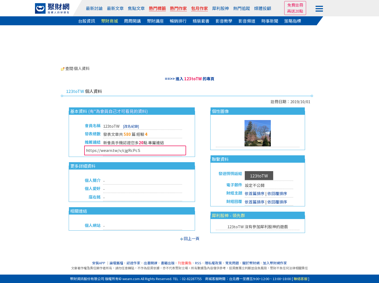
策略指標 (292, 21)
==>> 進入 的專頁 (190, 78)
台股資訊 (86, 21)
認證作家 (133, 262)
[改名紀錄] (131, 126)
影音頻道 (246, 21)
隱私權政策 (213, 262)
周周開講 (132, 21)
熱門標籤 (157, 8)
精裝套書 (201, 21)
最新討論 (94, 8)
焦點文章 (136, 8)
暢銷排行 (178, 21)
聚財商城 (109, 21)
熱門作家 (178, 8)
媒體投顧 (262, 8)
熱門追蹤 (241, 8)
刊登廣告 (185, 262)
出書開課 (150, 262)
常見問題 (232, 262)
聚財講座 (155, 21)
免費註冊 (295, 5)
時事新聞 (269, 21)
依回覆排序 (277, 193)
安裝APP (99, 262)
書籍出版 (167, 262)
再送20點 (295, 11)
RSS (198, 262)
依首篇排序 (255, 193)
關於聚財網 (251, 262)
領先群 (238, 215)
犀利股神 (220, 8)
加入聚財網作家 (275, 262)
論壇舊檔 (116, 262)
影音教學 (224, 21)
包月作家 (199, 8)
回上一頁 (192, 238)
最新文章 (115, 8)
